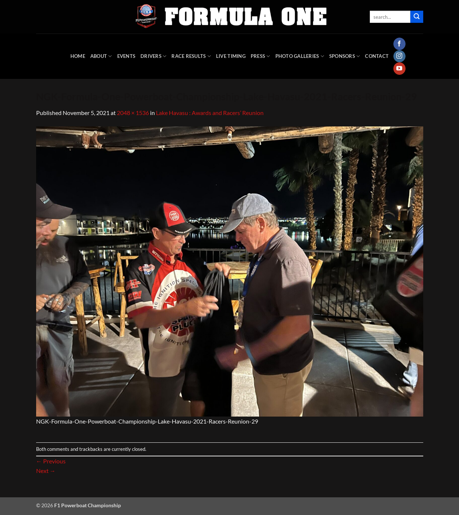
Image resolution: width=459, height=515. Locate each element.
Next (46, 470)
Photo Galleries (299, 56)
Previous (51, 460)
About (101, 56)
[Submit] (416, 17)
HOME (77, 56)
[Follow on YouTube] (399, 68)
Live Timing (231, 56)
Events (126, 56)
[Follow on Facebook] (399, 44)
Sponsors (344, 56)
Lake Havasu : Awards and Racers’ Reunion (210, 112)
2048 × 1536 (133, 112)
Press (260, 56)
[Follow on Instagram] (399, 56)
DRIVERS (153, 56)
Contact (377, 56)
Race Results (191, 56)
